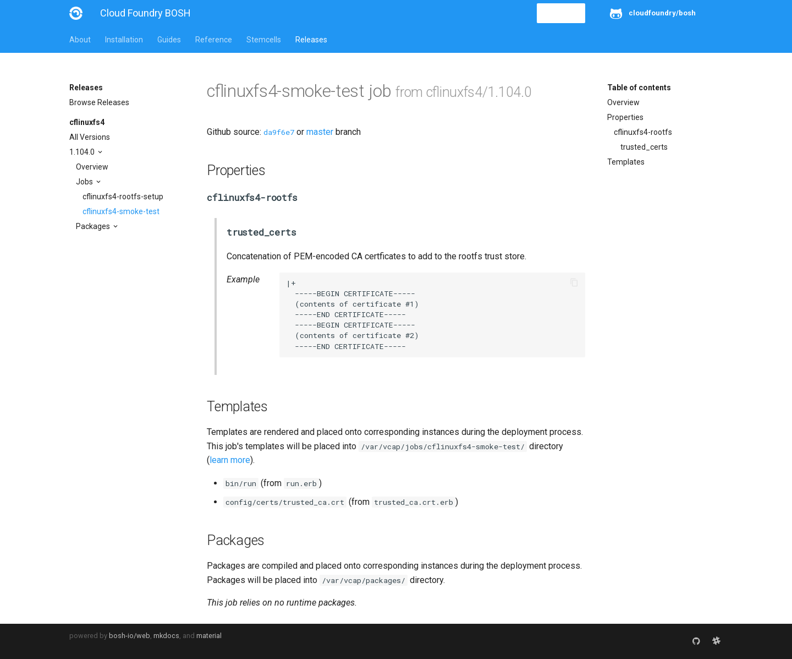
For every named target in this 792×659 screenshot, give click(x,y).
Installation (124, 39)
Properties (625, 117)
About (80, 39)
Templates (626, 161)
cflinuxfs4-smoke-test (121, 211)
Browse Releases (99, 102)
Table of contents (639, 87)
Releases (311, 39)
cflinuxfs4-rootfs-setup (122, 196)
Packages (94, 226)
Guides (169, 39)
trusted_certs (644, 147)
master (319, 132)
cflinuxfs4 (87, 122)
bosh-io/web (129, 635)
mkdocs (166, 635)
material (209, 635)
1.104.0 (82, 152)
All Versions (89, 137)
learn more (230, 460)
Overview (92, 166)
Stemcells (263, 39)
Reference (213, 39)
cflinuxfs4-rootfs (643, 132)
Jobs (85, 181)
